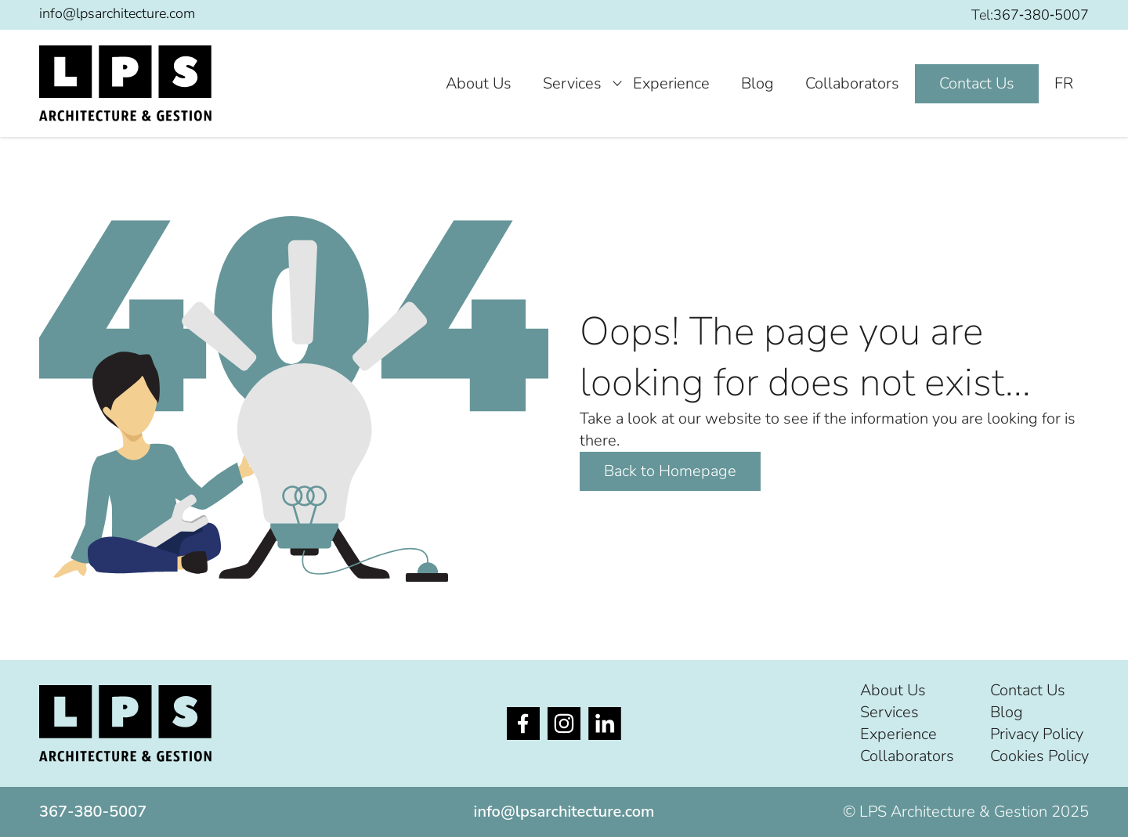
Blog (757, 83)
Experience (671, 83)
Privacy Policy (1036, 734)
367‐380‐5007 (1041, 14)
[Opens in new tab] (523, 723)
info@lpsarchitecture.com (117, 13)
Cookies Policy (1039, 756)
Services (572, 83)
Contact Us (976, 83)
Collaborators (852, 83)
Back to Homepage (670, 471)
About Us (479, 83)
